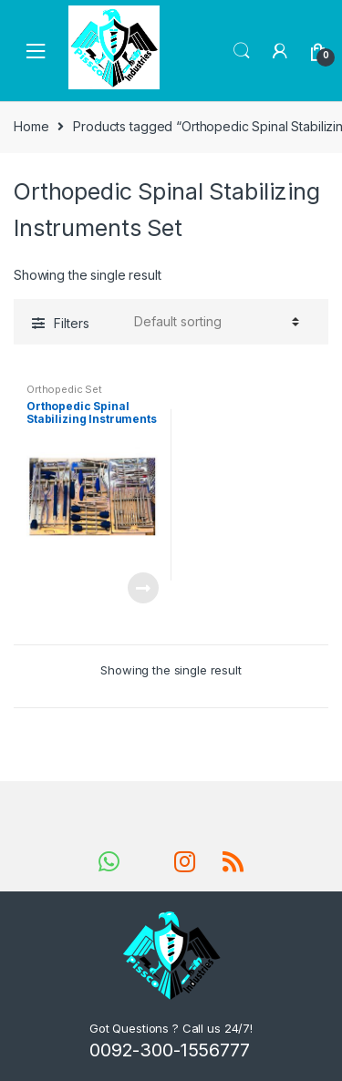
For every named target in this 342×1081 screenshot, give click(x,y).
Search (242, 51)
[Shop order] (214, 321)
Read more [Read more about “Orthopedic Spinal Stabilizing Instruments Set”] (142, 587)
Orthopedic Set (64, 389)
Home (31, 126)
